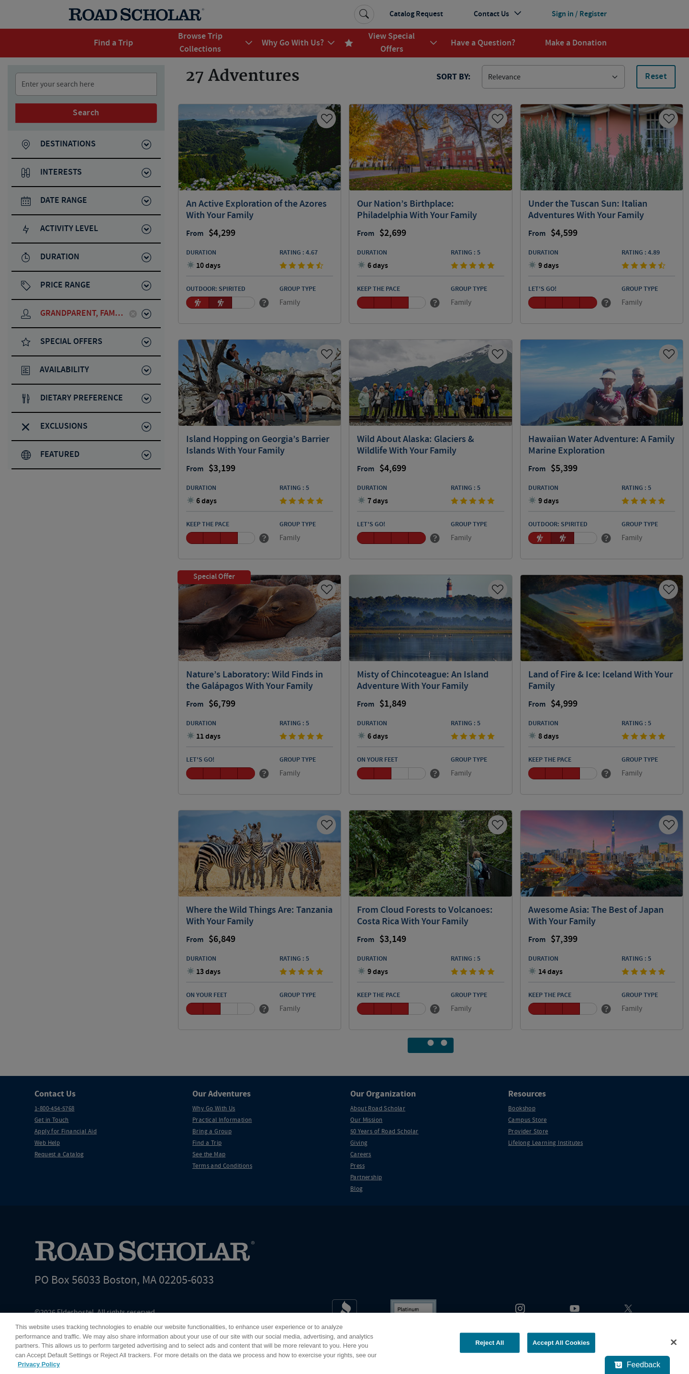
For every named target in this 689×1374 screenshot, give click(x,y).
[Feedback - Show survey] (637, 1365)
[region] (344, 1343)
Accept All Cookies (561, 1342)
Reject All (489, 1342)
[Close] (673, 1342)
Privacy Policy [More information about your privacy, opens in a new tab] (39, 1364)
